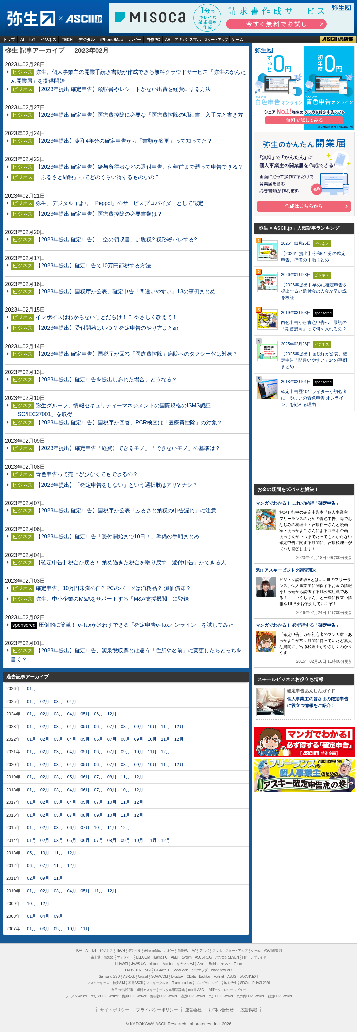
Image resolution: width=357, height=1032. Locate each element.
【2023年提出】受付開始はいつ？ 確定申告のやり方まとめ (107, 328)
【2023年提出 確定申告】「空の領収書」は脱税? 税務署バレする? (116, 239)
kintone (154, 964)
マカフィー (125, 957)
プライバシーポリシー (157, 1009)
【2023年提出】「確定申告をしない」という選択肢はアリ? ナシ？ (117, 485)
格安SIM (119, 983)
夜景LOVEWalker (193, 996)
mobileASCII (196, 990)
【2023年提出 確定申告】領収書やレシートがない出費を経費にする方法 (123, 89)
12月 (112, 713)
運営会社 (193, 1009)
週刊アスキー (146, 990)
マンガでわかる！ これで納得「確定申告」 (298, 503)
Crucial (143, 976)
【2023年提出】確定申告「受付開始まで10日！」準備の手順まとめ (117, 536)
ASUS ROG (203, 957)
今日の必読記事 (122, 990)
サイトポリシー (114, 1009)
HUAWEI (121, 964)
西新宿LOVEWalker (163, 996)
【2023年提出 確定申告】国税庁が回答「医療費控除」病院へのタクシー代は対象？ (137, 354)
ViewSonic (181, 970)
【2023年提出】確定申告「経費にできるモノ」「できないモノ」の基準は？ (128, 448)
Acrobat (168, 964)
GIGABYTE (162, 970)
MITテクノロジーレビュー (227, 990)
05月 (85, 713)
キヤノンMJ (185, 964)
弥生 (31, 18)
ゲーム (237, 39)
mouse (108, 957)
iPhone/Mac (111, 39)
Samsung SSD (109, 976)
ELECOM (143, 957)
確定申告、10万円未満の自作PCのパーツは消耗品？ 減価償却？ (113, 588)
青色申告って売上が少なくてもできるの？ (87, 474)
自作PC (153, 39)
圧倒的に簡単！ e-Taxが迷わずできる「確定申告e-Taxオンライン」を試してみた (136, 625)
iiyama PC (160, 957)
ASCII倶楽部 (338, 39)
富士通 (95, 957)
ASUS (231, 976)
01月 (31, 688)
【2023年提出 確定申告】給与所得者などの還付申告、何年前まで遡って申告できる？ (139, 167)
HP (244, 957)
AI (22, 39)
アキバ (180, 39)
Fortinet (219, 976)
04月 (71, 701)
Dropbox (177, 976)
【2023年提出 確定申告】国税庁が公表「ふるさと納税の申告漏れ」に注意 (126, 510)
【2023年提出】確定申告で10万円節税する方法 (93, 265)
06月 (98, 713)
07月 (112, 726)
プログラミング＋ (208, 983)
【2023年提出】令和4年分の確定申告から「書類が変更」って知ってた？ (124, 141)
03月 (58, 701)
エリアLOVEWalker (104, 996)
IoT (32, 39)
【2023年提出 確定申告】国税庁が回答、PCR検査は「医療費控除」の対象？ (129, 422)
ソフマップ (199, 970)
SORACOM (159, 976)
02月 (45, 701)
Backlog (204, 976)
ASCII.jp (82, 19)
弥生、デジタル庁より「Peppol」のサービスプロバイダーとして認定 (119, 203)
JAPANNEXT (248, 976)
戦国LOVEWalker (280, 996)
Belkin (213, 964)
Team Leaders (182, 983)
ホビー (135, 39)
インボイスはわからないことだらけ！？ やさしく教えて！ (106, 317)
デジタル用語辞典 (172, 990)
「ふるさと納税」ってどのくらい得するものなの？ (98, 177)
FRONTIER (133, 970)
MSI (148, 970)
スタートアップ (216, 40)
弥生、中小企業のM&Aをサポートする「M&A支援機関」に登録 (112, 599)
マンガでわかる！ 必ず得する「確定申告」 (298, 625)
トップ (9, 39)
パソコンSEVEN (227, 957)
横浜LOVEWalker (134, 996)
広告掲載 (248, 1009)
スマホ (195, 39)
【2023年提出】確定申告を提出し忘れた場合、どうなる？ (106, 379)
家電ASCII (135, 983)
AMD (174, 957)
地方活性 (230, 983)
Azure (201, 964)
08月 (125, 726)
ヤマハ (225, 964)
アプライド (258, 957)
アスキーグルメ (157, 983)
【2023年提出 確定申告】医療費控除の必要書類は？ (99, 214)
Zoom (238, 964)
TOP (78, 950)
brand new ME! (221, 970)
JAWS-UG (138, 964)
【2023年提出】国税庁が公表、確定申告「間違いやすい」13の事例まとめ (125, 291)
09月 (138, 726)
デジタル (86, 39)
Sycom (186, 957)
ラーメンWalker (76, 996)
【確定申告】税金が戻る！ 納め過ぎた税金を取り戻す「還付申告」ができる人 (131, 562)
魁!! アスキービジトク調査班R (286, 570)
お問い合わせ (220, 1009)
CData (191, 976)
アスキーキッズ (98, 983)
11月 (165, 726)
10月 (152, 726)
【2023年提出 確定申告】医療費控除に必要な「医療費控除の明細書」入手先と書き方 (139, 115)
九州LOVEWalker (221, 996)
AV (167, 39)
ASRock (129, 976)
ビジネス (48, 39)
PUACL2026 (261, 983)
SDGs (244, 983)
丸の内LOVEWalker (250, 996)
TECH (67, 39)
